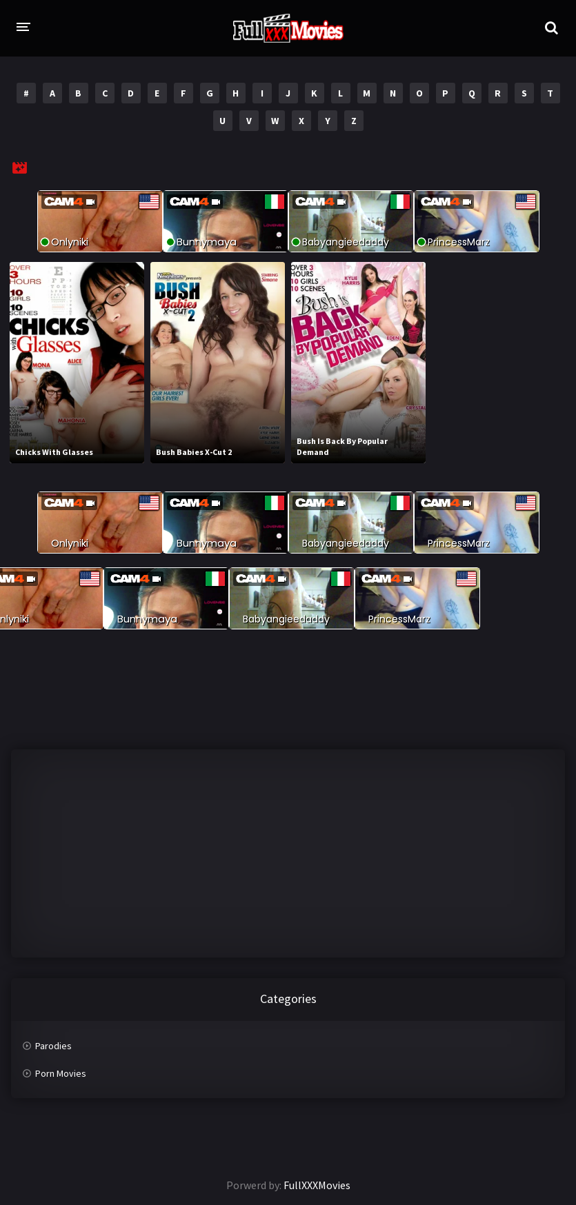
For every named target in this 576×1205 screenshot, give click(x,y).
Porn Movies (60, 1073)
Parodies (53, 1046)
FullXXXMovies (317, 1185)
